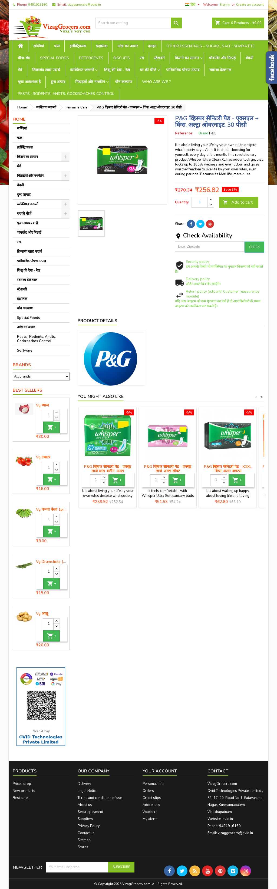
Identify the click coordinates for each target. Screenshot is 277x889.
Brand (203, 133)
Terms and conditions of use (100, 797)
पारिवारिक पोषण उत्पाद (182, 69)
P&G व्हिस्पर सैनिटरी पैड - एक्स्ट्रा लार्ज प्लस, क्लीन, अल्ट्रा (107, 469)
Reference (183, 133)
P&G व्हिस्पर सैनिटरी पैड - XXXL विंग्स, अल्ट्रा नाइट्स (228, 469)
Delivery (84, 783)
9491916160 (37, 4)
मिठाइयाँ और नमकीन (90, 81)
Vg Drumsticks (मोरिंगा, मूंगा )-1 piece (51, 562)
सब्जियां (38, 46)
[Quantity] (48, 416)
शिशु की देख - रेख (117, 69)
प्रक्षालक (101, 46)
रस (142, 58)
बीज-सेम (24, 58)
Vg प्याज (42, 405)
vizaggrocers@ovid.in (84, 4)
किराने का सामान (187, 58)
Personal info (153, 783)
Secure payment (90, 811)
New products (24, 790)
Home (19, 119)
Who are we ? (156, 81)
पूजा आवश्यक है (29, 81)
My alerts (150, 819)
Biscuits (121, 58)
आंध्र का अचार (127, 46)
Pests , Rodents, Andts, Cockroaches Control (66, 93)
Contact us (86, 833)
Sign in (225, 4)
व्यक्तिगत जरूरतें (82, 69)
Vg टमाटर (43, 457)
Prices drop (22, 783)
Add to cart (238, 202)
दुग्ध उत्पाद (58, 81)
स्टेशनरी (159, 58)
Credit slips (152, 797)
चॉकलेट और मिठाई (222, 58)
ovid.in (227, 819)
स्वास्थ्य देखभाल (220, 69)
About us (85, 804)
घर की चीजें (148, 69)
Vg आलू (42, 614)
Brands (22, 365)
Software (24, 350)
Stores (83, 847)
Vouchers (150, 811)
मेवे (20, 69)
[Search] (138, 23)
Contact (217, 771)
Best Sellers (27, 390)
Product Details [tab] (97, 321)
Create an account (250, 4)
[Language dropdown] (193, 4)
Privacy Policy (89, 826)
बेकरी (249, 58)
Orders (148, 790)
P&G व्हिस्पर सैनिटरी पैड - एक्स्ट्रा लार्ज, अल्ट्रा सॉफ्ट (167, 469)
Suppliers (85, 819)
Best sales (21, 797)
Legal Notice (87, 790)
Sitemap (84, 840)
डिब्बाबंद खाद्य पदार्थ (46, 69)
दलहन (152, 46)
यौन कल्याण (123, 81)
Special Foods (54, 58)
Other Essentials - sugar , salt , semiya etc (210, 46)
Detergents (91, 58)
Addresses (151, 804)
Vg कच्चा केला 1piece (51, 509)
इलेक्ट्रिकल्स (78, 46)
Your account (160, 771)
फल (57, 46)
